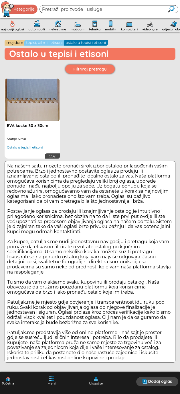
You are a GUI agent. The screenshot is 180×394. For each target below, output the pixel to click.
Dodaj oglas (157, 381)
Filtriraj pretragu (90, 69)
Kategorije (18, 9)
